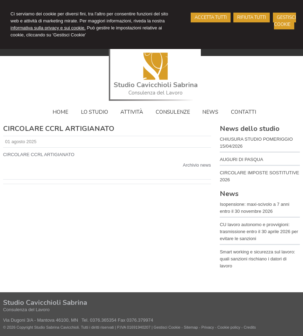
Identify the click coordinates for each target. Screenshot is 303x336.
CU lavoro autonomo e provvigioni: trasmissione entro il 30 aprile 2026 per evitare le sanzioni (259, 231)
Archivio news (197, 165)
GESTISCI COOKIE (285, 21)
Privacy (207, 327)
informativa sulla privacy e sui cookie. (48, 27)
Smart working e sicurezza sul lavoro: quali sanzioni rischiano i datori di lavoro (257, 258)
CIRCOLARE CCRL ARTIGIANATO (39, 154)
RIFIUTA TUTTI (251, 17)
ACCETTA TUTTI (211, 17)
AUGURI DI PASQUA (241, 159)
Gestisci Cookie (167, 327)
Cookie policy (228, 327)
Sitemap (191, 327)
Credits (250, 327)
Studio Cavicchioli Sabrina (156, 85)
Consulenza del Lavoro (155, 92)
